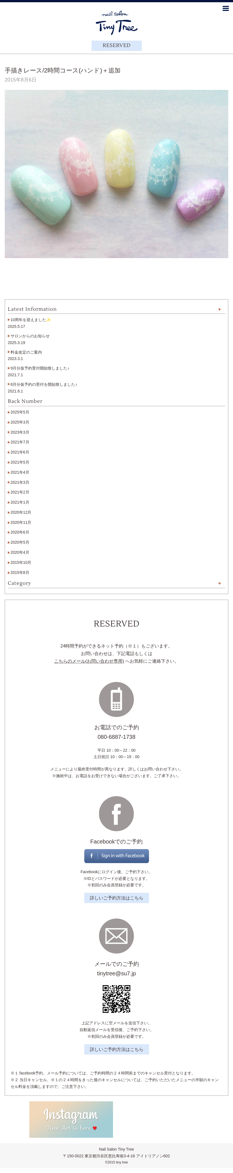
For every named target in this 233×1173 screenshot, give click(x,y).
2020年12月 (21, 512)
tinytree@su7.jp (116, 973)
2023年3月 (20, 432)
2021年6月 (20, 452)
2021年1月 (20, 502)
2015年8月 (20, 572)
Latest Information (32, 309)
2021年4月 (20, 472)
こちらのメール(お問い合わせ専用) (89, 661)
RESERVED (117, 45)
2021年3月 (20, 482)
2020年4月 (20, 552)
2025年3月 (20, 422)
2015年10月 (21, 562)
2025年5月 (20, 412)
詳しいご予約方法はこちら (116, 898)
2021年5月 (20, 462)
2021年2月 (20, 492)
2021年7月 (20, 442)
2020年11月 (21, 522)
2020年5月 (20, 542)
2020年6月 (20, 532)
